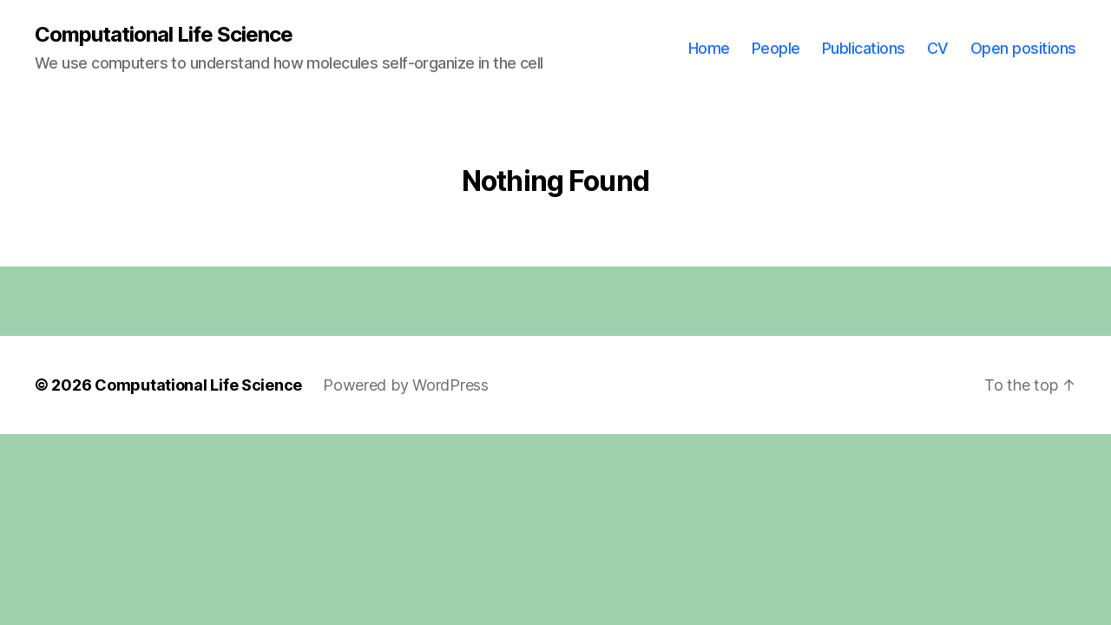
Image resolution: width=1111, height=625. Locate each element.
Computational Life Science (164, 34)
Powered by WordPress (406, 385)
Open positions (1023, 48)
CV (938, 48)
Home (709, 48)
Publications (863, 48)
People (776, 48)
